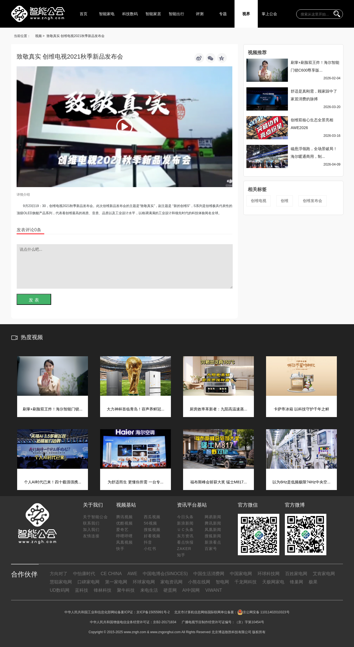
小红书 (150, 548)
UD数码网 (59, 590)
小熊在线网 (199, 582)
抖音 (148, 542)
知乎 (181, 555)
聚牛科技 (126, 590)
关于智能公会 (95, 517)
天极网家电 (273, 582)
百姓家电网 (296, 573)
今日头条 (185, 517)
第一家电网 (116, 582)
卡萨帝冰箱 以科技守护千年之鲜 (301, 409)
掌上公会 (269, 14)
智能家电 (106, 14)
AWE (132, 573)
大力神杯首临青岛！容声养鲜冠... (135, 409)
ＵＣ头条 (185, 529)
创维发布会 (312, 200)
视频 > (40, 36)
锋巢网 (296, 582)
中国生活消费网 (208, 573)
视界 (246, 14)
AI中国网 (191, 590)
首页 (83, 14)
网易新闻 (213, 517)
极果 (313, 582)
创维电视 (258, 200)
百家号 (211, 548)
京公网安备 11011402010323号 (263, 612)
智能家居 (153, 14)
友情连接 (91, 536)
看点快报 (185, 542)
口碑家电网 (88, 582)
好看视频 (152, 536)
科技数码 (130, 14)
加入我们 (91, 529)
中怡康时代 (84, 573)
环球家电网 (144, 582)
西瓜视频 (152, 517)
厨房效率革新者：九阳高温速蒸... (218, 409)
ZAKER (184, 548)
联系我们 (91, 523)
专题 (223, 14)
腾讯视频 (124, 517)
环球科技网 (268, 573)
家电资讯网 (171, 582)
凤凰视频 (124, 542)
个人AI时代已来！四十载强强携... (52, 482)
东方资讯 (185, 536)
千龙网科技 (246, 582)
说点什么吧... (125, 266)
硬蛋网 (170, 590)
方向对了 (58, 573)
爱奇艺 (122, 529)
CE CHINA (111, 573)
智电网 (222, 582)
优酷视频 (124, 523)
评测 (200, 14)
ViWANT (213, 590)
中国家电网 (241, 573)
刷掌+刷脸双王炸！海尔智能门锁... (52, 409)
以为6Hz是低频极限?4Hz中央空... (301, 482)
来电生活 (149, 590)
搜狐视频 (152, 529)
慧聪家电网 (61, 582)
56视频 (150, 523)
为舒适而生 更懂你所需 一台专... (135, 482)
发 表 (34, 300)
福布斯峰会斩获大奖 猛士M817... (218, 482)
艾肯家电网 (324, 573)
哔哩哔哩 (124, 536)
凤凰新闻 (213, 529)
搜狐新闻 (213, 536)
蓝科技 (81, 590)
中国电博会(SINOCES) (165, 573)
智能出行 (176, 14)
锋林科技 (102, 590)
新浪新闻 (185, 523)
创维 (284, 200)
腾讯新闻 (213, 523)
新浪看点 (213, 542)
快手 (120, 548)
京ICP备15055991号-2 (153, 612)
